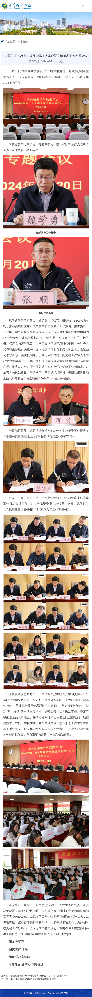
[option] (46, 23)
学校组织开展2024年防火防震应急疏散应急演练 (33, 979)
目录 (82, 5)
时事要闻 (23, 41)
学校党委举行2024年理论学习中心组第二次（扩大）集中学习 (40, 975)
